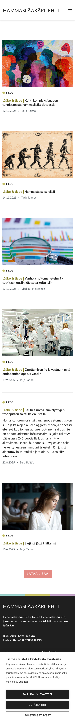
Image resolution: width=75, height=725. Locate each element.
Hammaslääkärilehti (31, 10)
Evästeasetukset (37, 715)
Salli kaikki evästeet (37, 694)
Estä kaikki (37, 705)
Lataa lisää (37, 573)
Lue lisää (23, 682)
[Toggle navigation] (70, 11)
